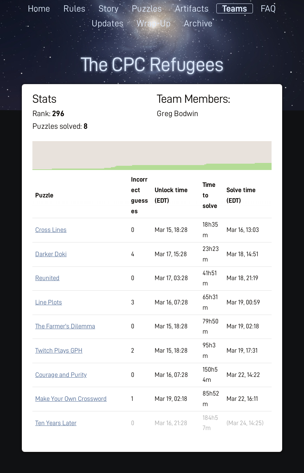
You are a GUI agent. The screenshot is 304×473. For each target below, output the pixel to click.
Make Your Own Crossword (71, 399)
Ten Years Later (55, 423)
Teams (234, 8)
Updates (107, 23)
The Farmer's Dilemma (65, 326)
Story (108, 8)
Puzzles (147, 8)
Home (39, 8)
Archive (198, 23)
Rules (74, 8)
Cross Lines (51, 230)
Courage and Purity (61, 375)
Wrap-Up (153, 23)
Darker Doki (51, 254)
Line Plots (48, 302)
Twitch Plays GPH (58, 350)
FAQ (268, 8)
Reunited (47, 278)
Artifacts (192, 8)
